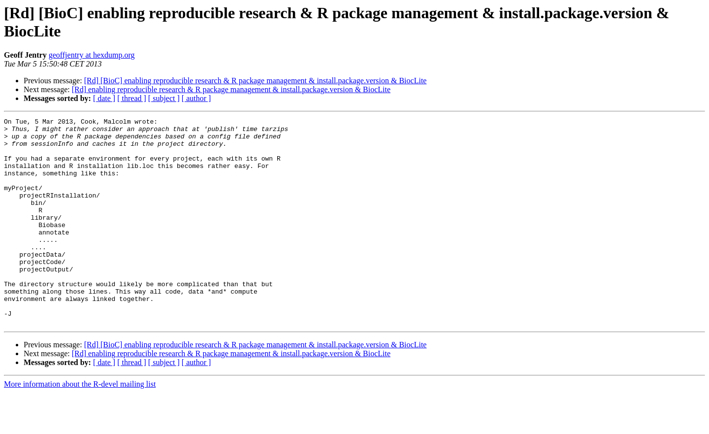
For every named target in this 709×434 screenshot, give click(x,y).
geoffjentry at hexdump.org (92, 55)
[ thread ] (131, 98)
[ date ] (104, 98)
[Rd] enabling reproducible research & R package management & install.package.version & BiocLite (231, 89)
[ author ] (196, 98)
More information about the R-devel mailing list (80, 425)
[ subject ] (164, 98)
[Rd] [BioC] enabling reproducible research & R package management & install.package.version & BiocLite (255, 80)
